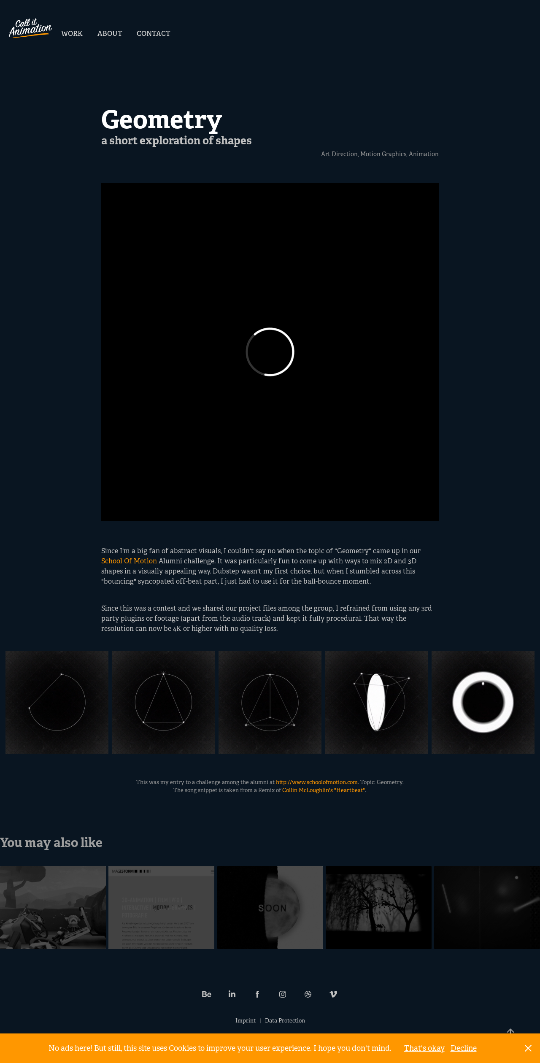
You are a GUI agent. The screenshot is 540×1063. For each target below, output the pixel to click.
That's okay (424, 1048)
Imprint (245, 1020)
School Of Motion (129, 561)
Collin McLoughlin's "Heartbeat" (323, 790)
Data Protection (285, 1020)
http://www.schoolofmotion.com (317, 782)
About (109, 33)
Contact (153, 33)
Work (72, 33)
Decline (464, 1048)
